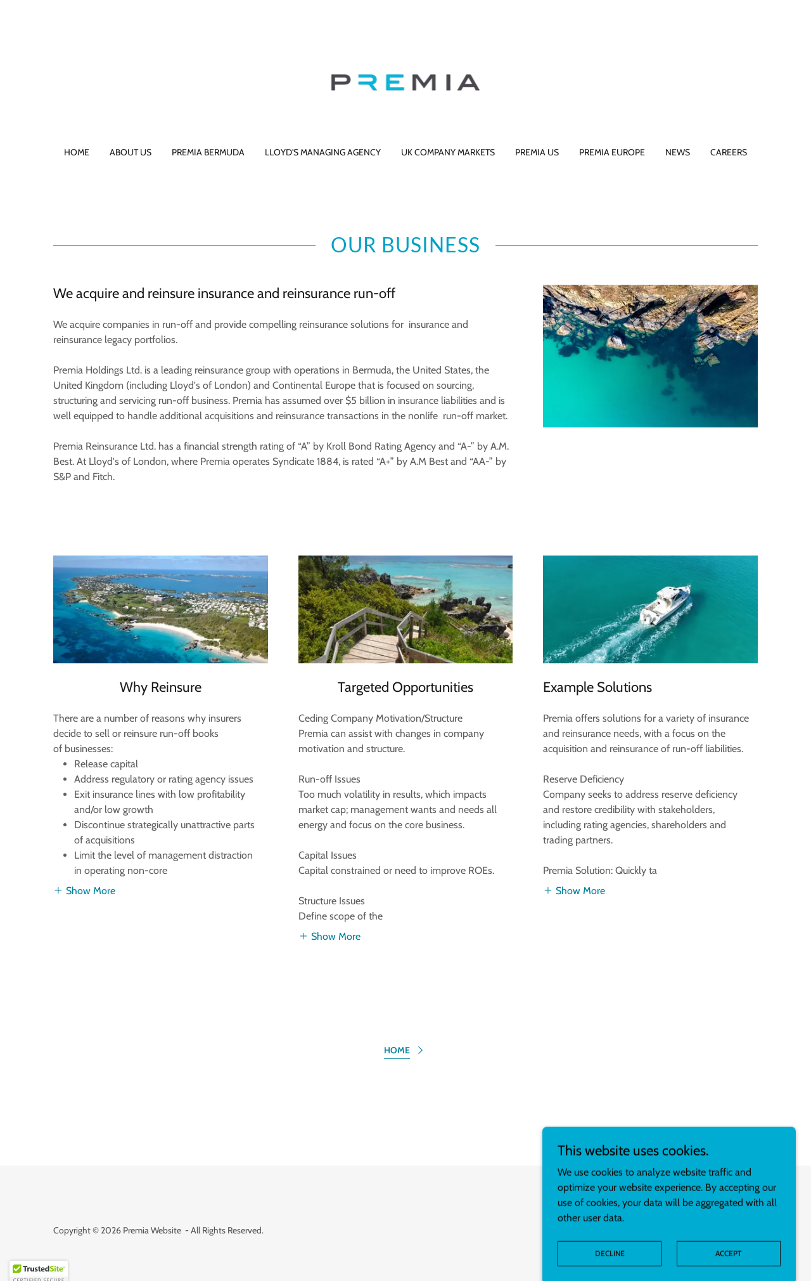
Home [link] (76, 152)
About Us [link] (130, 152)
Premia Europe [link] (612, 152)
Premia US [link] (537, 152)
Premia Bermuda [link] (208, 152)
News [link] (677, 152)
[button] (84, 890)
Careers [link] (728, 152)
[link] (406, 81)
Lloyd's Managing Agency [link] (323, 152)
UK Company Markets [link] (448, 152)
